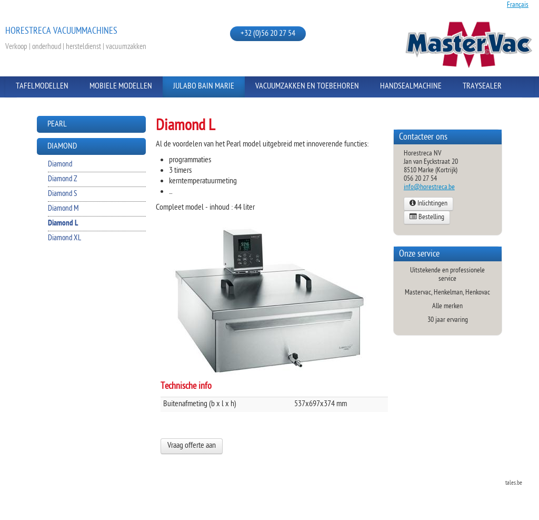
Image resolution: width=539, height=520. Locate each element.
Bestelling (427, 217)
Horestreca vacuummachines (61, 31)
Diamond (62, 146)
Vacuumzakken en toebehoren (307, 86)
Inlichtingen (428, 204)
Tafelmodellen (42, 86)
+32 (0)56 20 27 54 (268, 34)
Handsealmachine (411, 86)
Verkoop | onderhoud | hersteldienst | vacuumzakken (75, 47)
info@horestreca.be (429, 187)
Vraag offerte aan (191, 446)
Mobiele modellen (120, 86)
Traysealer (482, 86)
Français (517, 5)
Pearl (57, 124)
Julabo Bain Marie (203, 86)
